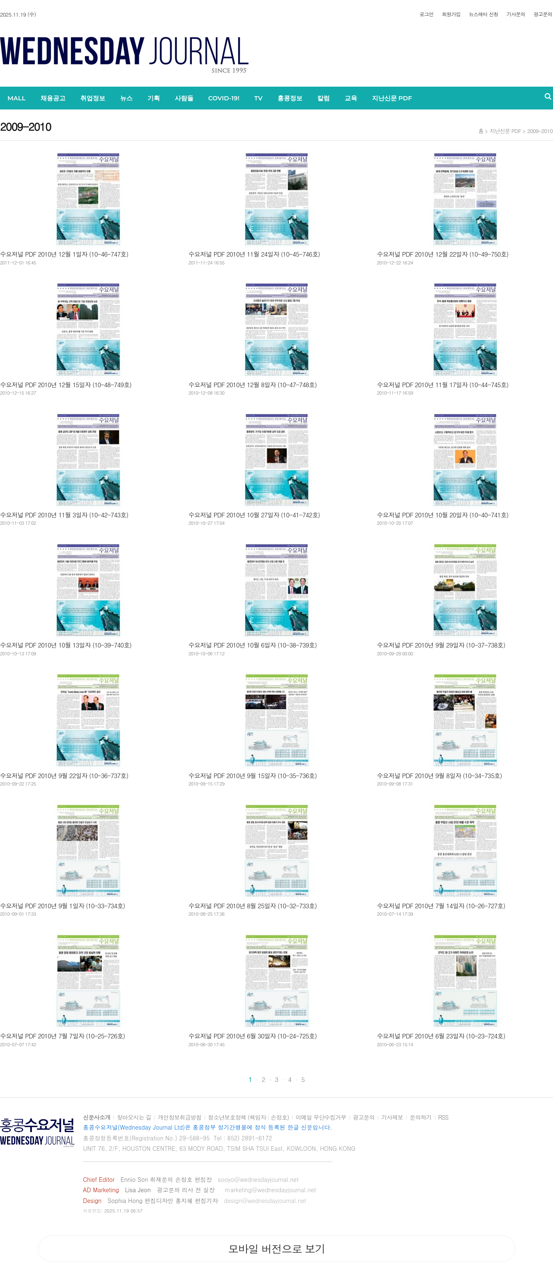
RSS (443, 1117)
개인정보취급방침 (179, 1117)
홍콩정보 (290, 98)
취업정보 (92, 98)
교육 (351, 98)
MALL (16, 98)
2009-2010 (540, 131)
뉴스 (126, 98)
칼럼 (323, 98)
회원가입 (451, 14)
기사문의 (516, 14)
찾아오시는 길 (134, 1117)
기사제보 (392, 1117)
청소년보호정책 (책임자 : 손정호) (248, 1117)
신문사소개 (96, 1117)
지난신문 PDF (392, 98)
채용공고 (53, 98)
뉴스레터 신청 (483, 14)
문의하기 (421, 1117)
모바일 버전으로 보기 (276, 1248)
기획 (153, 98)
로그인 (427, 14)
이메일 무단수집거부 (320, 1117)
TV (258, 98)
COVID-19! (223, 98)
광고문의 (543, 14)
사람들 (184, 98)
